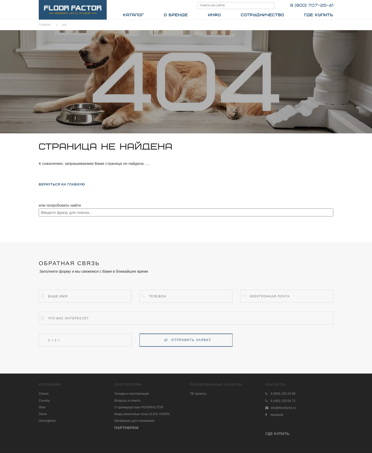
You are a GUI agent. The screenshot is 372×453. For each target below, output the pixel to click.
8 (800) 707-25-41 (311, 5)
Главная (45, 24)
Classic (44, 393)
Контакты (275, 384)
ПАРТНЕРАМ (126, 427)
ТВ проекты (198, 393)
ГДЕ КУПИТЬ (277, 433)
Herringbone (47, 421)
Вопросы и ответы (127, 400)
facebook (276, 415)
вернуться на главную (62, 184)
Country (44, 400)
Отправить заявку (188, 340)
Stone (43, 414)
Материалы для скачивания (134, 421)
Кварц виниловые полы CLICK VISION (141, 414)
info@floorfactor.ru (283, 408)
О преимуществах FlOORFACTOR (139, 407)
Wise (42, 407)
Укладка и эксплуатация (131, 393)
